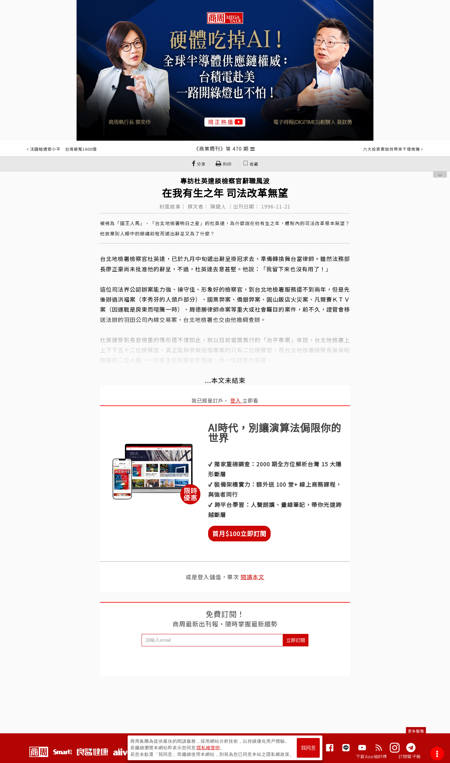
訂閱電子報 (409, 756)
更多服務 (416, 731)
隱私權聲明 (208, 747)
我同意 (308, 747)
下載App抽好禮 (371, 756)
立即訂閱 (295, 640)
